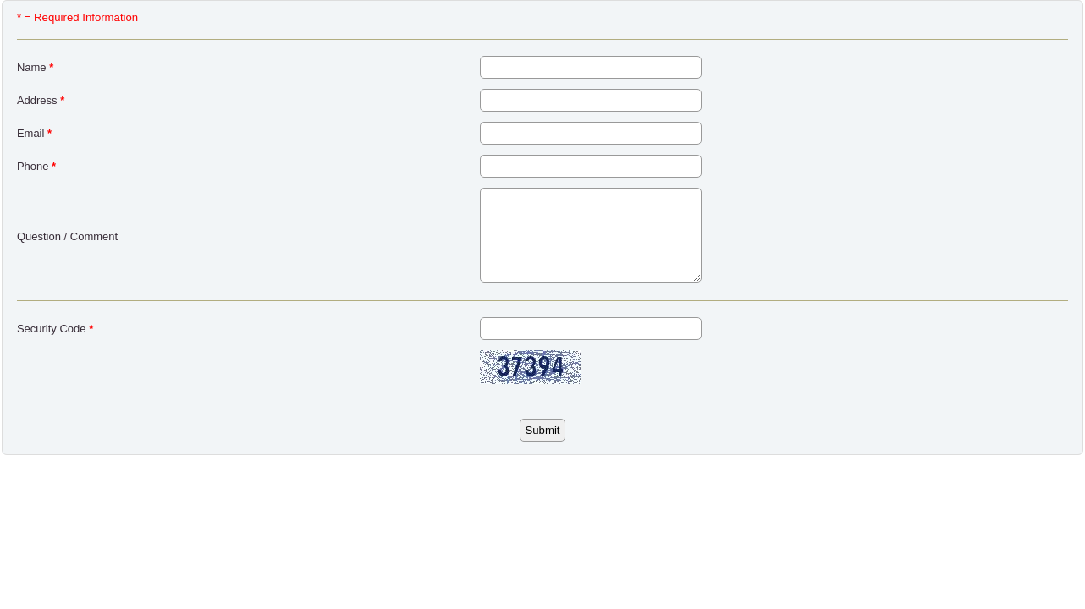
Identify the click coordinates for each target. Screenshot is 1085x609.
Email (34, 133)
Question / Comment (67, 236)
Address (40, 100)
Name (35, 67)
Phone (36, 166)
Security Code (55, 328)
